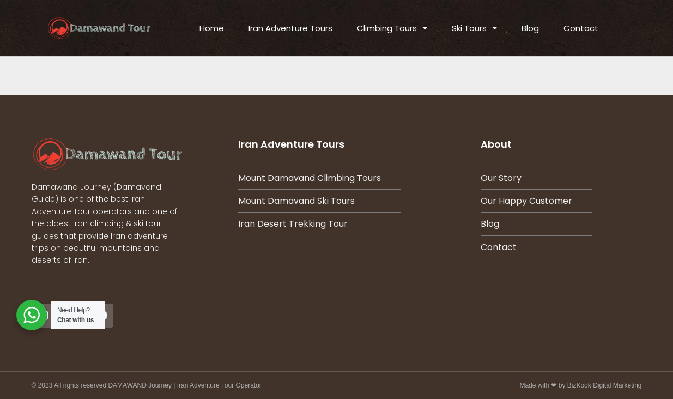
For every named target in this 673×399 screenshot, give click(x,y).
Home (211, 28)
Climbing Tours (392, 28)
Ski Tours (474, 28)
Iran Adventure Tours (290, 28)
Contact (580, 28)
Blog (530, 28)
